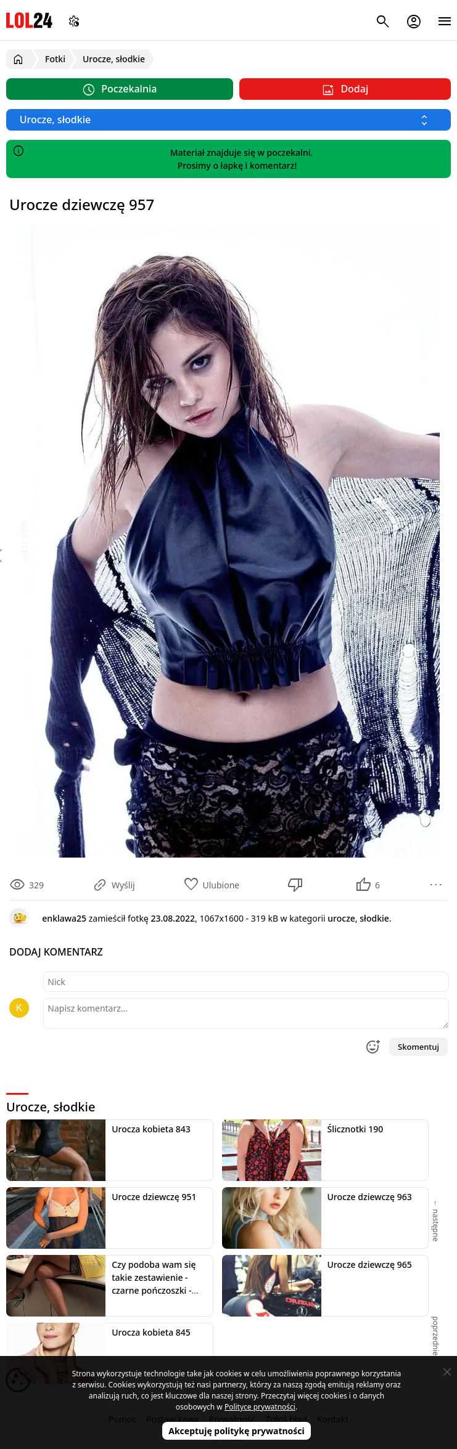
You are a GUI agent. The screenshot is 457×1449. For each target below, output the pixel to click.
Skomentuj (418, 1046)
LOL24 (29, 20)
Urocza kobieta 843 (151, 1129)
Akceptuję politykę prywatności (236, 1431)
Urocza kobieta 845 (151, 1332)
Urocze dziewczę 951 (154, 1197)
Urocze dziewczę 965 (369, 1264)
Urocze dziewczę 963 (369, 1197)
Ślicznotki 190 (355, 1129)
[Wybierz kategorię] (228, 120)
